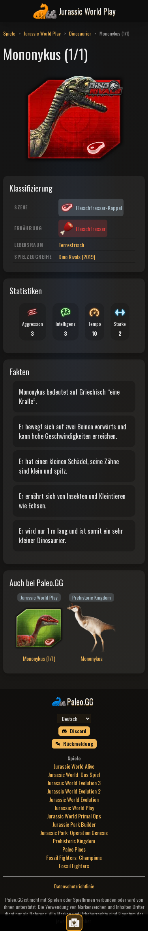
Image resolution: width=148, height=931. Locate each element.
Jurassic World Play (42, 33)
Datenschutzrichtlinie (74, 886)
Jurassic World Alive (74, 766)
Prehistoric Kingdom (74, 841)
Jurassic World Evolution (74, 799)
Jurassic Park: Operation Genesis (74, 832)
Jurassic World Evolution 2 (74, 791)
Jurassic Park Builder (74, 824)
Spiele (9, 33)
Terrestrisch (71, 245)
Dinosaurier (80, 33)
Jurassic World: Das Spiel (74, 774)
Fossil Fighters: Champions (74, 857)
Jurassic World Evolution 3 (74, 783)
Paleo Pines (74, 849)
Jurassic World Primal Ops (74, 816)
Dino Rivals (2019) (76, 256)
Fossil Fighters (74, 865)
